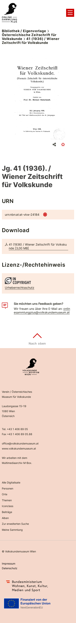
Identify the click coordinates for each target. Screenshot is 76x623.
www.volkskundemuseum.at (19, 448)
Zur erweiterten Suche (15, 523)
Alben (5, 518)
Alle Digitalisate (11, 482)
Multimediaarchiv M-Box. (17, 462)
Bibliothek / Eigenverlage (24, 31)
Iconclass (7, 506)
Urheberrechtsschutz (19, 287)
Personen (7, 488)
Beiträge (7, 512)
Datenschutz (9, 568)
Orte (4, 494)
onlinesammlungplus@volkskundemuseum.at (42, 310)
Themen (7, 500)
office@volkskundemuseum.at (20, 443)
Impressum (8, 563)
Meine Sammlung (12, 529)
